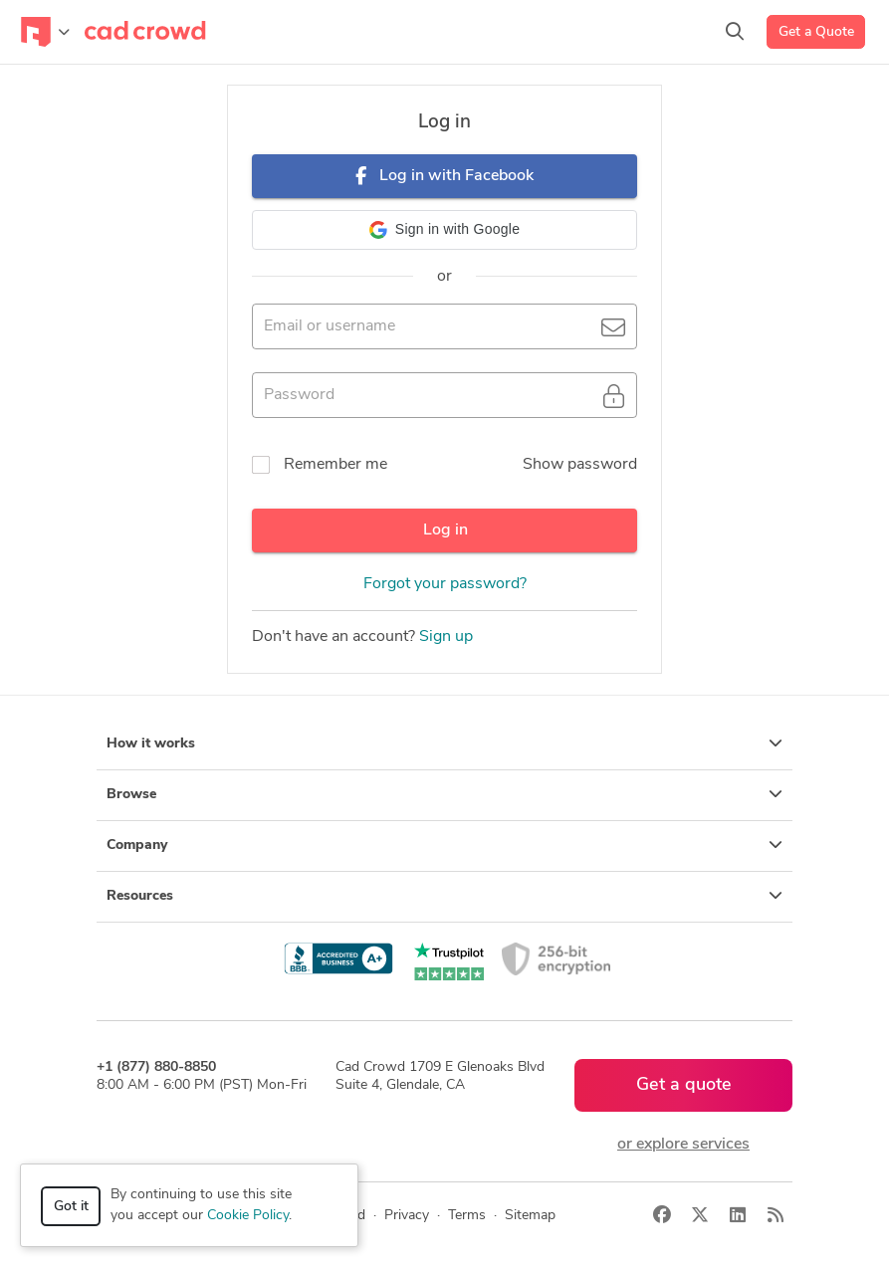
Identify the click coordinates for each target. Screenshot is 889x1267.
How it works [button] (444, 743)
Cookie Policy (248, 1215)
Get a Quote (816, 32)
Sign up (446, 637)
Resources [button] (444, 896)
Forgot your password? (445, 584)
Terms (467, 1215)
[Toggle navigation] (45, 32)
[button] (444, 230)
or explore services (683, 1145)
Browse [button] (444, 794)
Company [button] (444, 845)
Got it (71, 1206)
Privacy (406, 1215)
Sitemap (530, 1215)
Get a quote (684, 1085)
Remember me (335, 465)
